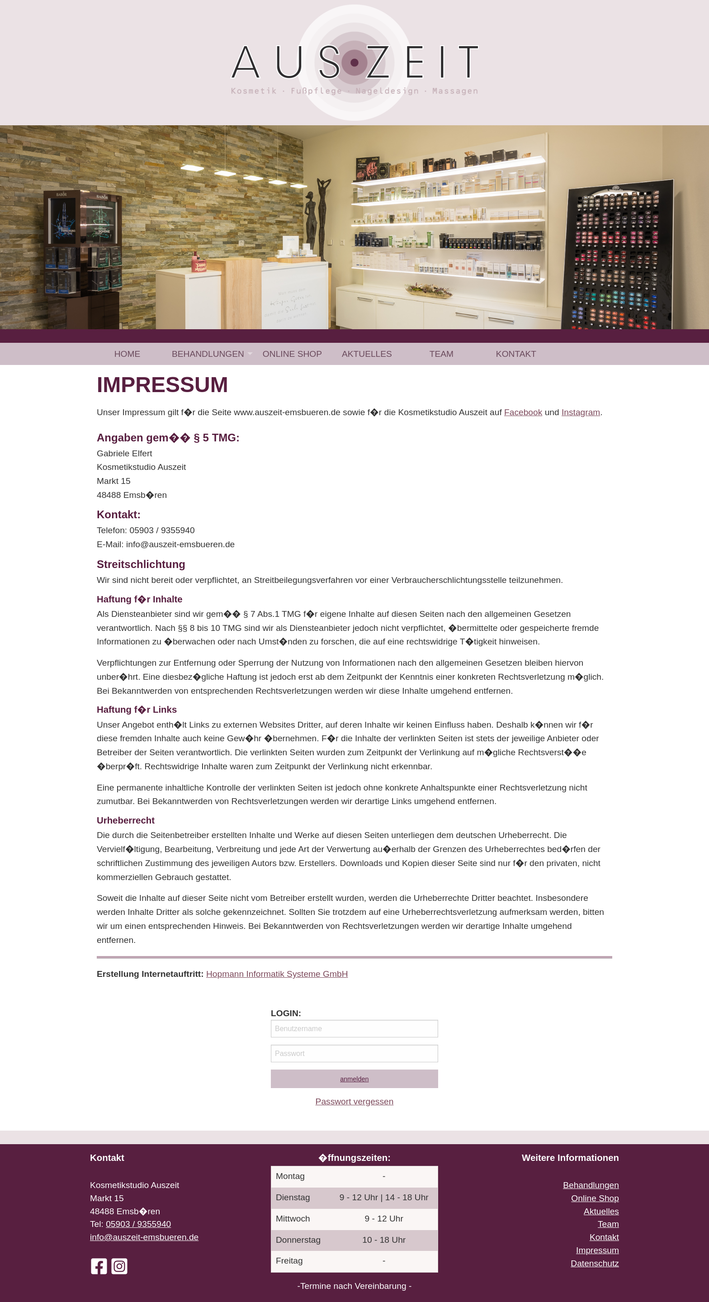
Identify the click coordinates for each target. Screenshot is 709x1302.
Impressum (597, 1250)
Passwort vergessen (355, 1101)
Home (127, 354)
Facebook (523, 412)
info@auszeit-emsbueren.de (144, 1237)
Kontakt (516, 354)
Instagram (581, 412)
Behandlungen (208, 354)
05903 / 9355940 (138, 1224)
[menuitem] (127, 354)
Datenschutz (595, 1263)
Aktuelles (367, 354)
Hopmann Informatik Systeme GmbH (277, 974)
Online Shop (292, 354)
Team (442, 354)
